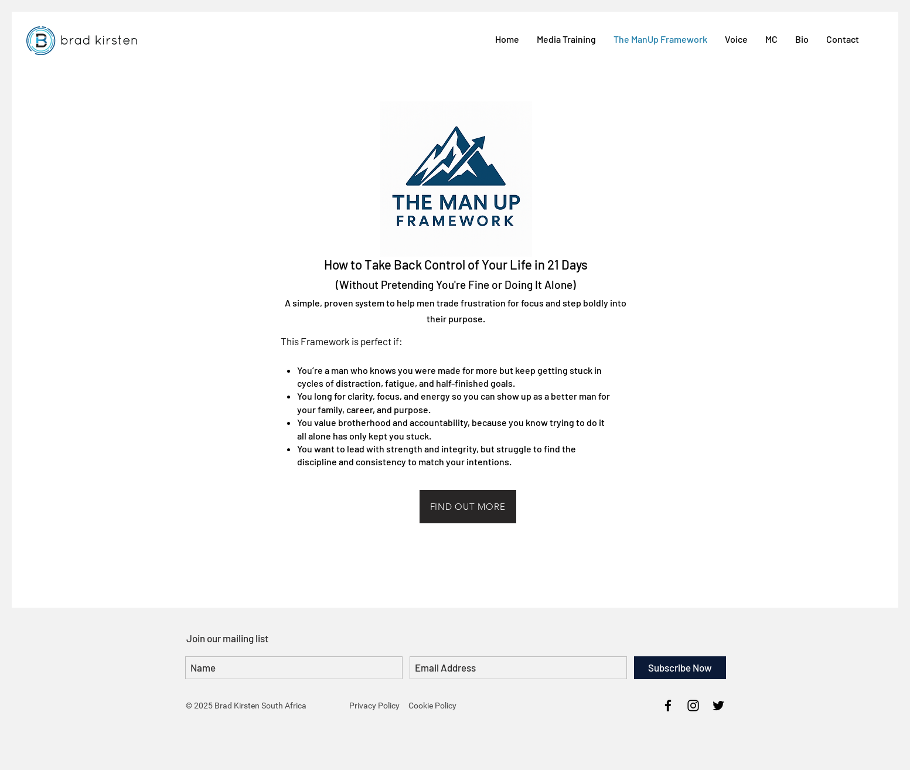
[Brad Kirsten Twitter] (718, 705)
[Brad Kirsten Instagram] (693, 705)
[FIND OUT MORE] (468, 506)
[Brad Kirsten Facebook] (668, 705)
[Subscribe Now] (680, 667)
